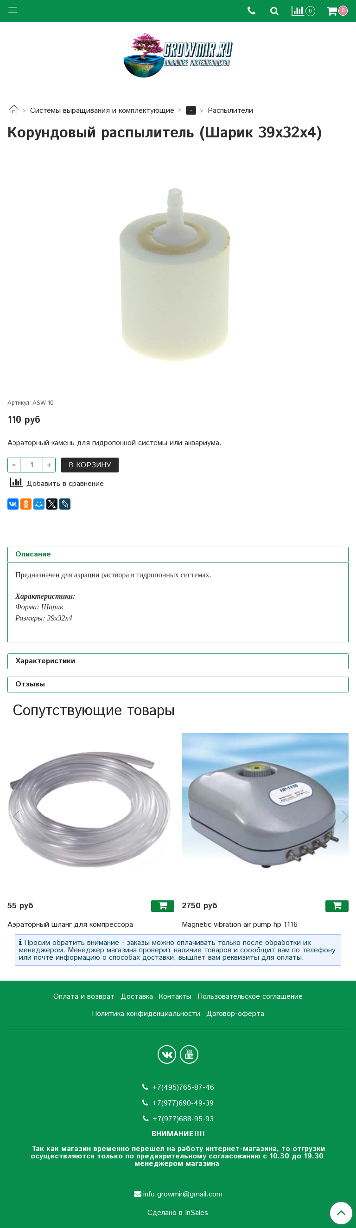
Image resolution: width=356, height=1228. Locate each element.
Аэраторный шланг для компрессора (70, 924)
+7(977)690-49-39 (183, 1103)
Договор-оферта (235, 1013)
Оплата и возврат (83, 996)
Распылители (230, 110)
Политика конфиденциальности (146, 1013)
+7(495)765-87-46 (183, 1087)
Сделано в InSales (177, 1213)
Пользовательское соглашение (250, 996)
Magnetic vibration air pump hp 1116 (240, 924)
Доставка (137, 996)
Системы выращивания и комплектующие (102, 110)
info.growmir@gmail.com (182, 1194)
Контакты (175, 996)
